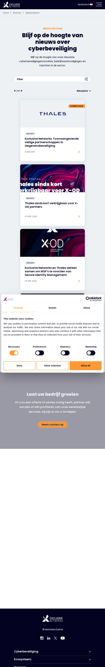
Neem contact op (52, 419)
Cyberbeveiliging (26, 649)
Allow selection (52, 365)
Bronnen (19, 10)
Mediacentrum (33, 10)
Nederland (85, 2)
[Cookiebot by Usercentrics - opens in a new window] (88, 299)
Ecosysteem (22, 656)
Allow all (85, 365)
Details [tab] (52, 307)
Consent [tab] (18, 307)
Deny (19, 365)
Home (8, 10)
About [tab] (86, 307)
